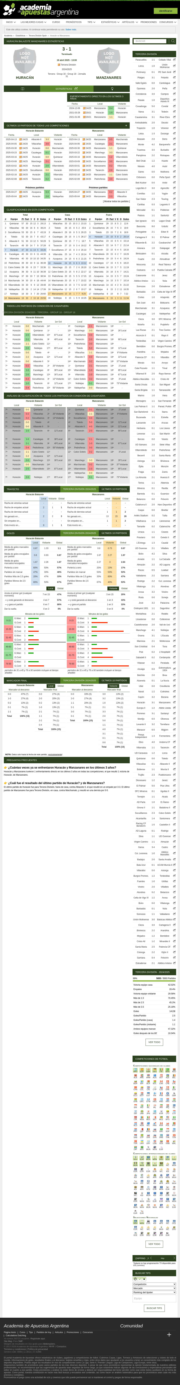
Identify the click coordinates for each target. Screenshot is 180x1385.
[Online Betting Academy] (143, 1335)
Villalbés (165, 548)
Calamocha (164, 526)
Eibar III (164, 232)
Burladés (165, 150)
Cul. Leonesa (165, 581)
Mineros (141, 488)
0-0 (47, 148)
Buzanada (141, 417)
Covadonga (141, 106)
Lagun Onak (165, 221)
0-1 (47, 152)
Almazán (141, 564)
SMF (20, 1341)
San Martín (165, 434)
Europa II (141, 708)
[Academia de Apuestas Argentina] (123, 1335)
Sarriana (165, 575)
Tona (164, 646)
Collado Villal (165, 60)
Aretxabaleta (141, 122)
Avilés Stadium (141, 515)
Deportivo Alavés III (164, 100)
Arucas (165, 423)
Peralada (164, 663)
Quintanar (58, 157)
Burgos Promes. (164, 346)
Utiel (141, 686)
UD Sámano (141, 444)
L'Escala (165, 635)
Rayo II (164, 335)
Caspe (141, 510)
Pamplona (141, 155)
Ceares (164, 532)
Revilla (165, 488)
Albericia (165, 483)
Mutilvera (164, 172)
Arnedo (141, 559)
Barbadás (141, 292)
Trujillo (141, 775)
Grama (141, 635)
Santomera (165, 818)
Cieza (141, 319)
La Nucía (164, 680)
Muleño (141, 324)
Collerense (165, 619)
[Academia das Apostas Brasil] (136, 1335)
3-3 (47, 139)
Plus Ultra (164, 786)
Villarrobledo (58, 166)
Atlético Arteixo (141, 281)
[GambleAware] (13, 1382)
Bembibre (141, 346)
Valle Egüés (141, 83)
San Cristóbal (141, 646)
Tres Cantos (165, 330)
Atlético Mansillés (141, 379)
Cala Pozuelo (141, 368)
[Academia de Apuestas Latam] (156, 1335)
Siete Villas (165, 444)
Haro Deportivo (165, 504)
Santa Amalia (165, 859)
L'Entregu (141, 543)
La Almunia (141, 477)
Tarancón (36, 179)
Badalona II (164, 807)
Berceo (141, 439)
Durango (165, 133)
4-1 (153, 412)
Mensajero (141, 401)
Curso (56, 22)
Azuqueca (36, 192)
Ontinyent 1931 (141, 608)
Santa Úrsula (141, 384)
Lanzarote (141, 423)
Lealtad (164, 570)
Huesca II (164, 477)
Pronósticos (74, 22)
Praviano (141, 537)
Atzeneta (141, 680)
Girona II (141, 807)
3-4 (153, 847)
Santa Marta (165, 455)
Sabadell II (141, 657)
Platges (140, 77)
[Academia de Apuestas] (149, 1335)
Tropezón (141, 128)
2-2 (27, 357)
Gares (141, 172)
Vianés (165, 439)
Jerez (164, 275)
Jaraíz (165, 780)
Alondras (165, 586)
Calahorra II (141, 504)
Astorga (141, 461)
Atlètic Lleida (165, 708)
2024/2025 (67, 69)
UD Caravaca (141, 753)
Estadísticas (110, 22)
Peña (164, 88)
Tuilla (164, 515)
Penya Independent (141, 736)
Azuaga (141, 669)
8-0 (153, 226)
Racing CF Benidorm (141, 824)
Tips (92, 22)
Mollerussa (165, 641)
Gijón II (164, 952)
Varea (141, 112)
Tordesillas (141, 341)
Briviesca (164, 461)
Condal (164, 106)
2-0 (47, 166)
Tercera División (67, 65)
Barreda (141, 494)
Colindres (164, 691)
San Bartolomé (141, 412)
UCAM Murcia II (164, 865)
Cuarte (141, 259)
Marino (141, 395)
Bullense (141, 769)
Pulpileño (164, 324)
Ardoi (164, 182)
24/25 (88, 108)
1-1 (111, 117)
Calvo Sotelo (122, 174)
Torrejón (141, 796)
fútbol (95, 1357)
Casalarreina (141, 117)
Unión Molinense (165, 66)
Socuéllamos (36, 170)
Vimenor (165, 128)
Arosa (141, 592)
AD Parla (141, 802)
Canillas (141, 204)
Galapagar (165, 248)
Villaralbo (164, 357)
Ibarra (165, 412)
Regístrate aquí (37, 1338)
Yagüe (165, 193)
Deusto (164, 122)
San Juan (141, 303)
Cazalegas (36, 152)
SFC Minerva (165, 319)
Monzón (165, 466)
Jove (141, 603)
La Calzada (164, 559)
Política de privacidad (38, 1349)
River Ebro (165, 117)
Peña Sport (164, 177)
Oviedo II (164, 537)
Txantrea (141, 150)
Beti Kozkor (141, 182)
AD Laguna (164, 564)
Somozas (141, 286)
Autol (164, 166)
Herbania (141, 428)
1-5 (153, 824)
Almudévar (165, 259)
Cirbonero (141, 177)
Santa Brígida (141, 390)
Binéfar (164, 510)
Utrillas (165, 881)
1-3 (153, 133)
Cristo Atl (164, 379)
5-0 (90, 348)
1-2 (110, 157)
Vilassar (141, 663)
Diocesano (141, 780)
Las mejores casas (34, 22)
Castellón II (164, 824)
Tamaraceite (165, 390)
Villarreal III (141, 373)
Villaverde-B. (141, 243)
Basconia (141, 226)
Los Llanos (165, 428)
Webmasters (49, 1344)
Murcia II (165, 769)
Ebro (141, 742)
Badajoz (141, 859)
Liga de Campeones (123, 1362)
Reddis (165, 614)
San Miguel (164, 384)
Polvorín (165, 499)
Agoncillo (164, 188)
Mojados (165, 352)
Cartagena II (141, 237)
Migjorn (164, 730)
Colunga (141, 952)
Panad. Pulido (164, 406)
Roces (141, 570)
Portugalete (141, 232)
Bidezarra (164, 303)
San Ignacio (141, 221)
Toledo (14, 237)
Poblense (164, 210)
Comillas (141, 193)
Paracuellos (141, 60)
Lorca (141, 66)
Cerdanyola (164, 657)
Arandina (141, 352)
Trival (164, 368)
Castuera (141, 270)
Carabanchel (165, 243)
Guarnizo (164, 494)
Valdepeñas (58, 196)
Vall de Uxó (164, 624)
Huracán (25, 78)
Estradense (164, 286)
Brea (165, 675)
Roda (141, 597)
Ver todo (154, 1042)
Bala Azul (141, 865)
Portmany (141, 72)
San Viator (141, 199)
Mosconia (141, 264)
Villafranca (141, 521)
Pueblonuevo (165, 775)
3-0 (47, 144)
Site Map (8, 1341)
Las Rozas (141, 330)
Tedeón (164, 112)
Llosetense (141, 619)
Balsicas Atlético (164, 919)
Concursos (168, 22)
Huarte (165, 161)
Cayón (141, 697)
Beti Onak (141, 161)
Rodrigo (141, 581)
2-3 (110, 196)
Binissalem (141, 253)
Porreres (141, 713)
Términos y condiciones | (16, 1349)
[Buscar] (172, 41)
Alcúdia (164, 253)
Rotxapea (164, 155)
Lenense (141, 434)
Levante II (141, 724)
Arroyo (165, 363)
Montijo (141, 719)
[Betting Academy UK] (163, 1335)
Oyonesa (141, 88)
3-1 (90, 366)
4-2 (153, 144)
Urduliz (165, 226)
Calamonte (141, 275)
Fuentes (141, 881)
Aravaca (141, 248)
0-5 (110, 139)
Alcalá (165, 796)
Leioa (141, 133)
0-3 (47, 192)
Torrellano (164, 724)
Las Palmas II (141, 406)
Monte (141, 144)
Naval (141, 691)
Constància (141, 94)
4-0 (90, 357)
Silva (164, 554)
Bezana (164, 697)
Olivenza (165, 719)
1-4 (153, 521)
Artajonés (164, 297)
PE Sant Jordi (164, 72)
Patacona (164, 603)
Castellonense (141, 624)
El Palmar (164, 237)
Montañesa (141, 614)
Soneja (165, 597)
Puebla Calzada (164, 270)
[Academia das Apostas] (130, 1335)
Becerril (141, 455)
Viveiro (165, 592)
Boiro (141, 554)
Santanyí (165, 713)
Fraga (141, 472)
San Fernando (164, 401)
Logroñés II (141, 188)
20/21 (88, 112)
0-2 (47, 179)
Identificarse (165, 11)
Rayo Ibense (165, 373)
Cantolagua (164, 83)
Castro (165, 847)
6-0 (153, 719)
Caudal (164, 543)
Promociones (149, 22)
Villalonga (141, 586)
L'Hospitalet (164, 652)
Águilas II (164, 791)
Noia (165, 281)
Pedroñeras (99, 179)
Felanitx (164, 77)
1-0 (111, 112)
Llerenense (165, 521)
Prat (141, 652)
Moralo (141, 363)
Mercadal (141, 210)
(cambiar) (140, 1265)
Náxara (141, 166)
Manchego (36, 161)
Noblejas (14, 294)
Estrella (164, 417)
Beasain (141, 139)
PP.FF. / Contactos (57, 1346)
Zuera (165, 472)
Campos (165, 94)
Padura (141, 215)
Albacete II (36, 139)
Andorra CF (164, 742)
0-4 (111, 108)
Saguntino (164, 608)
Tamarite (141, 526)
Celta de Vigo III (164, 292)
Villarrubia (58, 174)
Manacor (141, 730)
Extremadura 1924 (165, 669)
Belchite (141, 675)
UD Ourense (141, 548)
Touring (164, 199)
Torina (141, 483)
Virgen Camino (165, 341)
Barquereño (164, 144)
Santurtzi (165, 215)
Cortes (141, 297)
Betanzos (141, 499)
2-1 (47, 161)
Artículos (130, 22)
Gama (141, 847)
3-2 (90, 361)
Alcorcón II (141, 335)
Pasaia (141, 100)
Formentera (164, 736)
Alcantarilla (141, 818)
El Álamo (164, 802)
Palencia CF (141, 357)
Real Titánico (165, 264)
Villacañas (36, 144)
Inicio (11, 22)
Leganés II (165, 204)
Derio (164, 139)
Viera (164, 395)
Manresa (141, 641)
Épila (141, 466)
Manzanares (108, 78)
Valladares (141, 575)
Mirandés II (165, 941)
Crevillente (165, 686)
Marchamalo (58, 148)
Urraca (141, 532)
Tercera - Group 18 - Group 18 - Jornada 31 (67, 75)
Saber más (71, 29)
